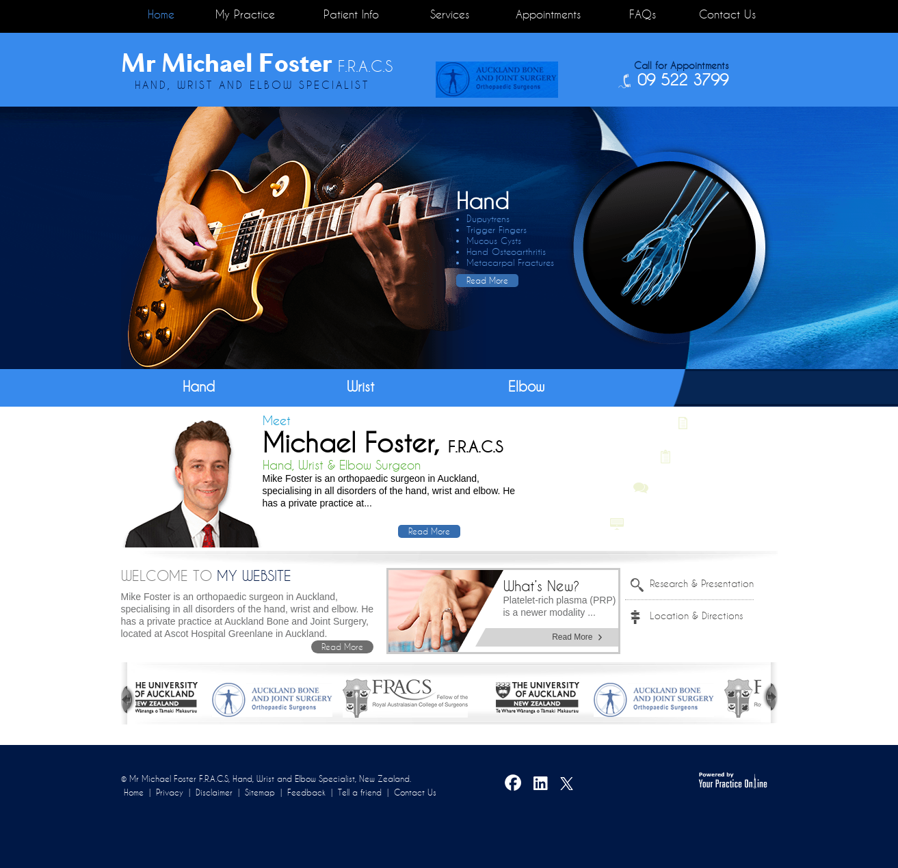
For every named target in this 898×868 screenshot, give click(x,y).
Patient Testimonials (701, 488)
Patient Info (351, 14)
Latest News (723, 423)
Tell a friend (360, 792)
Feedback (306, 792)
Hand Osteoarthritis (506, 252)
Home (161, 14)
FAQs (642, 14)
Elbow (526, 386)
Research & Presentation (702, 583)
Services (449, 14)
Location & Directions (696, 615)
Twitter (568, 785)
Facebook (513, 785)
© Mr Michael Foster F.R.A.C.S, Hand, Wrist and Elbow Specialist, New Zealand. (266, 778)
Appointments (548, 14)
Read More (487, 280)
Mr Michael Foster (257, 62)
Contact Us (727, 14)
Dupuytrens (488, 219)
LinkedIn (541, 785)
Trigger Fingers (496, 230)
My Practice (245, 14)
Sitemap (260, 792)
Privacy (169, 792)
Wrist (361, 386)
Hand (199, 386)
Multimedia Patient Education (695, 521)
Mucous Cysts (493, 241)
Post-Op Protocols (723, 455)
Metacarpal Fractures (510, 263)
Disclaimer (214, 792)
